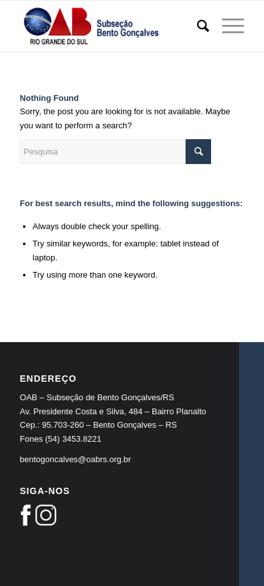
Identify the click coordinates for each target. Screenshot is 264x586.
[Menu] (226, 26)
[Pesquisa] (196, 26)
